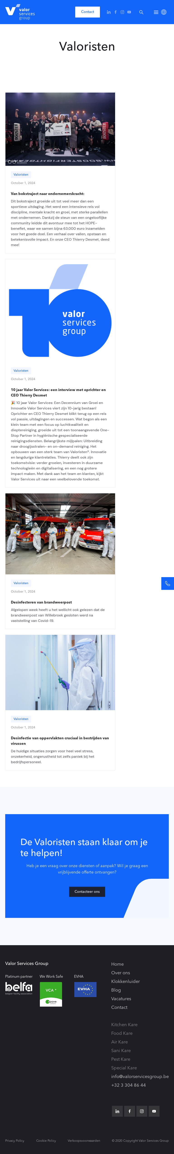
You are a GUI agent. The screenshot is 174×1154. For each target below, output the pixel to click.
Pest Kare (120, 1059)
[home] (20, 12)
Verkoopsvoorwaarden (84, 1140)
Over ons (120, 973)
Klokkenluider (125, 982)
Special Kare (124, 1068)
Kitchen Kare (124, 1025)
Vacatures (121, 999)
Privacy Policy (14, 1140)
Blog (116, 990)
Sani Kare (121, 1051)
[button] (156, 12)
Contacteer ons (87, 894)
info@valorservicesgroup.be (140, 1077)
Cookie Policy (46, 1140)
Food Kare (122, 1033)
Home (117, 964)
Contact (87, 12)
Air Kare (119, 1042)
